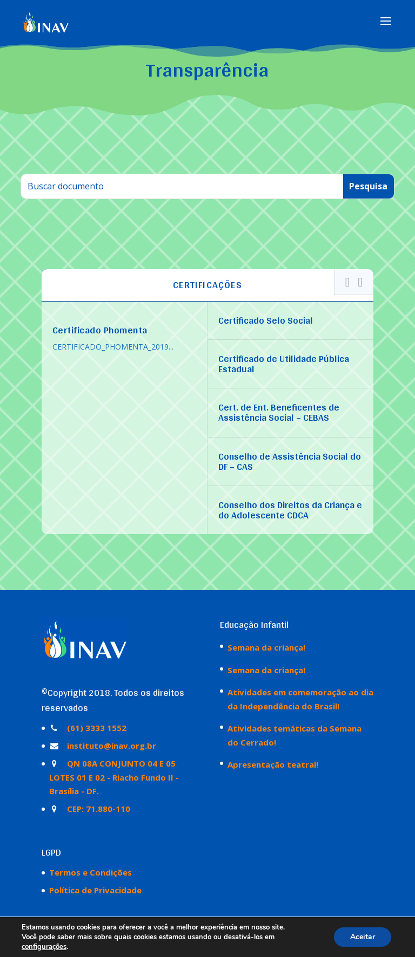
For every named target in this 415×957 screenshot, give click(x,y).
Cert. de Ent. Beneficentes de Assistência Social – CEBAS (278, 412)
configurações (44, 947)
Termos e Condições (90, 872)
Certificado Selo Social (265, 320)
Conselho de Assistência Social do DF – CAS (289, 461)
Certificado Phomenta (100, 330)
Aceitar (362, 937)
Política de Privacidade (95, 890)
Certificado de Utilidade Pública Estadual (283, 364)
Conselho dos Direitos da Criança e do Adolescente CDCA (290, 510)
